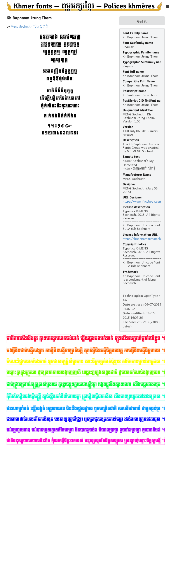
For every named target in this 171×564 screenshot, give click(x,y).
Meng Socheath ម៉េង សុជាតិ (29, 26)
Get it (142, 21)
